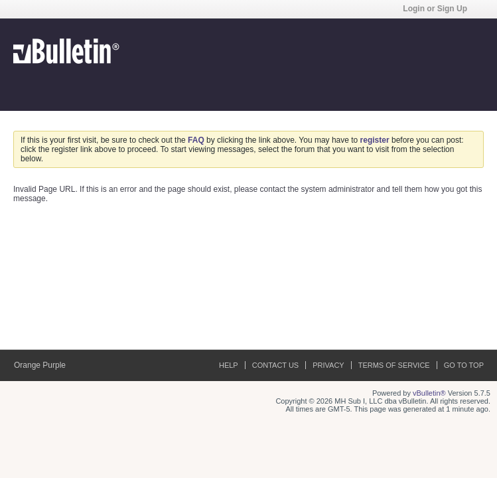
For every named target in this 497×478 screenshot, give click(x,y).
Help (228, 365)
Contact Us (275, 365)
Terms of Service (394, 365)
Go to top (464, 365)
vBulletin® (429, 393)
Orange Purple (44, 365)
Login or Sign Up (439, 8)
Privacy (328, 365)
